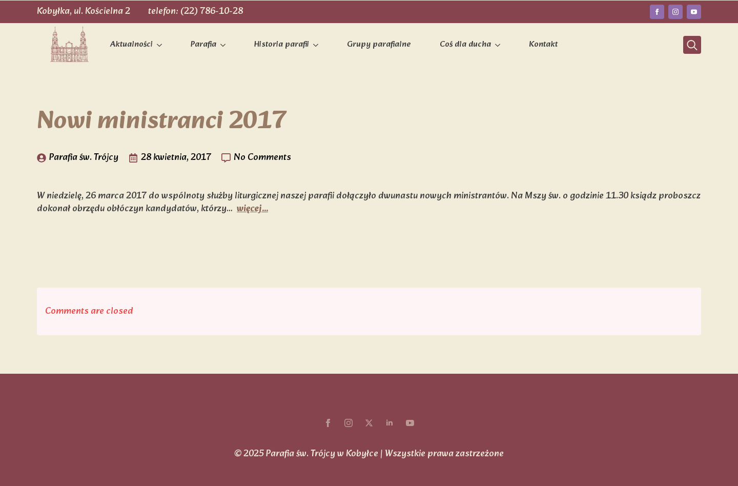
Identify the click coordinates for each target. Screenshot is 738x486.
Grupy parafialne (379, 44)
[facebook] (657, 12)
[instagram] (675, 12)
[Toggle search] (692, 45)
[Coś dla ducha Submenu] (499, 45)
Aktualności (131, 44)
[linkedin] (389, 423)
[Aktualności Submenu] (161, 45)
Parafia (203, 44)
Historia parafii (281, 44)
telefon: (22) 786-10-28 (195, 11)
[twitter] (369, 423)
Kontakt (543, 44)
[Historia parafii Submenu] (317, 45)
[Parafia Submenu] (225, 45)
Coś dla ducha (465, 44)
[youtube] (694, 12)
